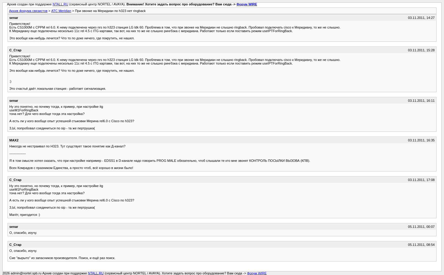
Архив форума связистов (28, 11)
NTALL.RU (60, 4)
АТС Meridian (61, 11)
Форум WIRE (246, 4)
